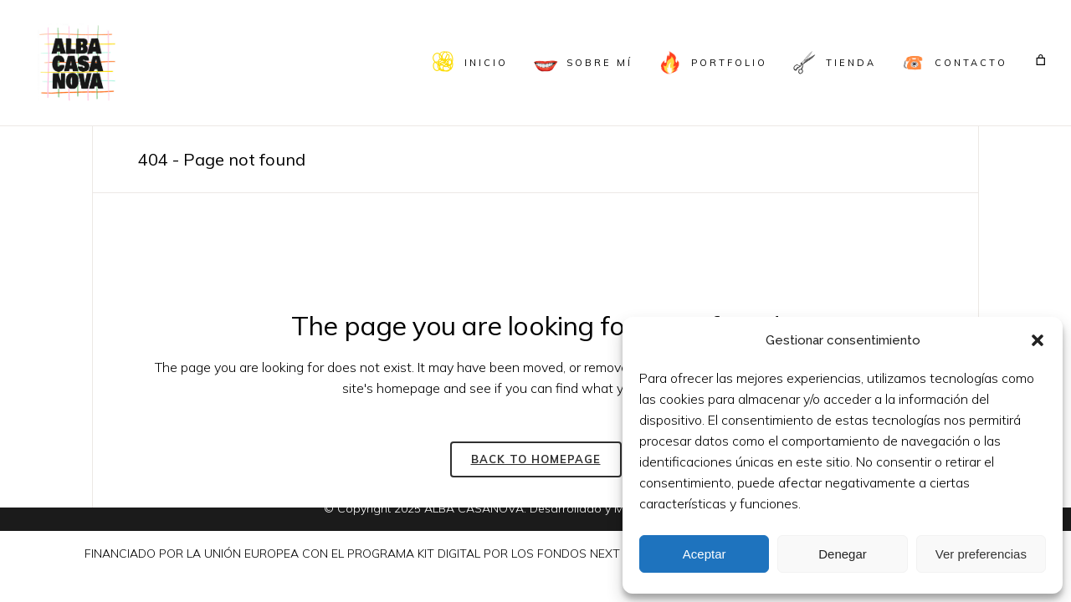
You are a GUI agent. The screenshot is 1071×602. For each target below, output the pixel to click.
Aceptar (704, 554)
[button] (1037, 340)
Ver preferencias (981, 554)
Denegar (842, 554)
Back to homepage (536, 459)
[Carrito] (1041, 60)
